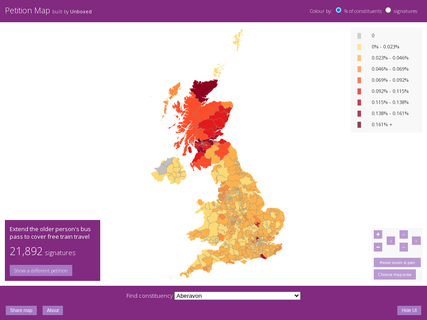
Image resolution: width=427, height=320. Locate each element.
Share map (21, 310)
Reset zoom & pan (397, 262)
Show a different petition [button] (41, 270)
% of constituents (363, 11)
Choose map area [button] (394, 274)
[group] (52, 270)
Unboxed (81, 11)
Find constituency (149, 296)
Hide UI (409, 310)
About (53, 310)
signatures (405, 11)
